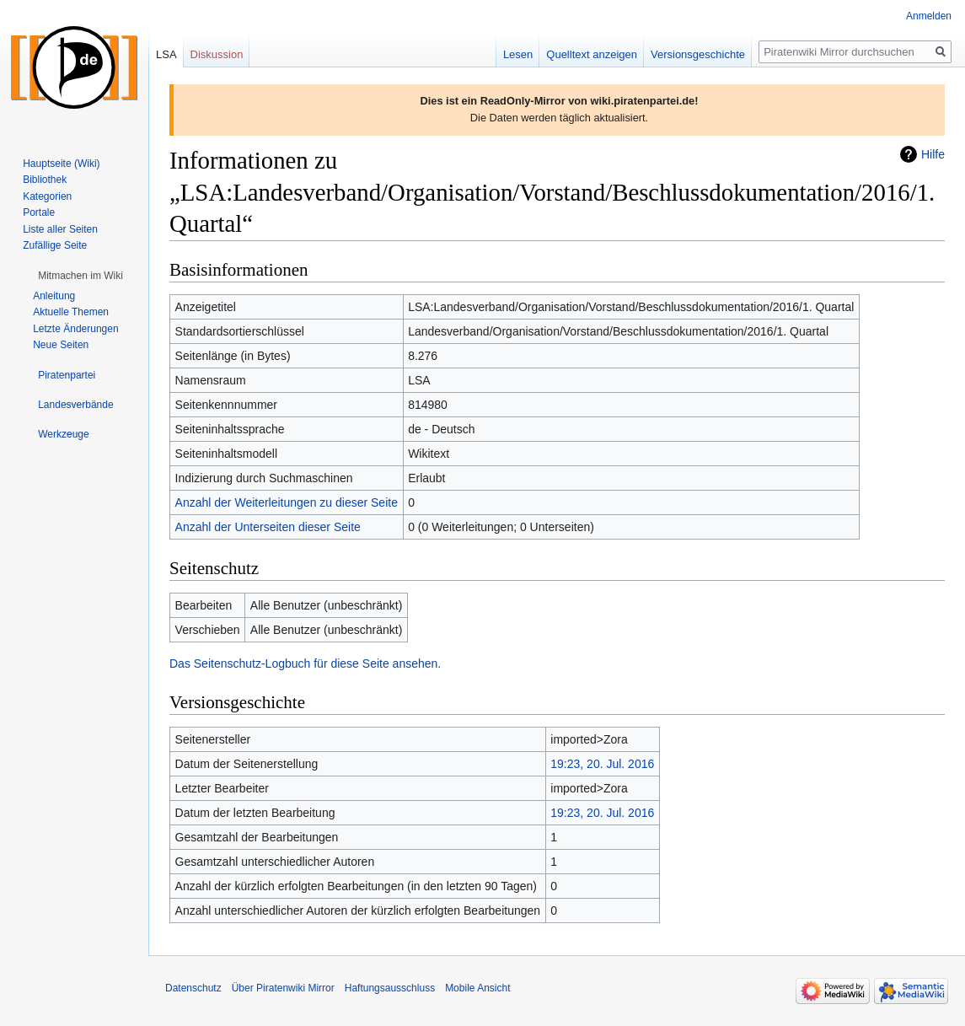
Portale (39, 212)
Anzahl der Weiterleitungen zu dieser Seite (286, 502)
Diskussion (217, 54)
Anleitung (54, 296)
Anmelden (929, 16)
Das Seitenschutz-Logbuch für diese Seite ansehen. (305, 663)
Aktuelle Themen (71, 312)
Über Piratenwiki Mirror (283, 988)
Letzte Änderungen (75, 329)
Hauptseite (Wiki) (61, 163)
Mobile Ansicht (477, 988)
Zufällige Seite (55, 245)
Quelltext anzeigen (591, 54)
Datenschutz (193, 988)
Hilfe (933, 154)
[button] (80, 276)
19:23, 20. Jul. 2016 (602, 764)
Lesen (518, 54)
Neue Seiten (60, 345)
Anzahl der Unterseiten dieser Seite (268, 527)
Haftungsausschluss (390, 988)
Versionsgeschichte (698, 54)
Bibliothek (45, 179)
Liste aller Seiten (60, 229)
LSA (166, 54)
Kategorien (47, 196)
